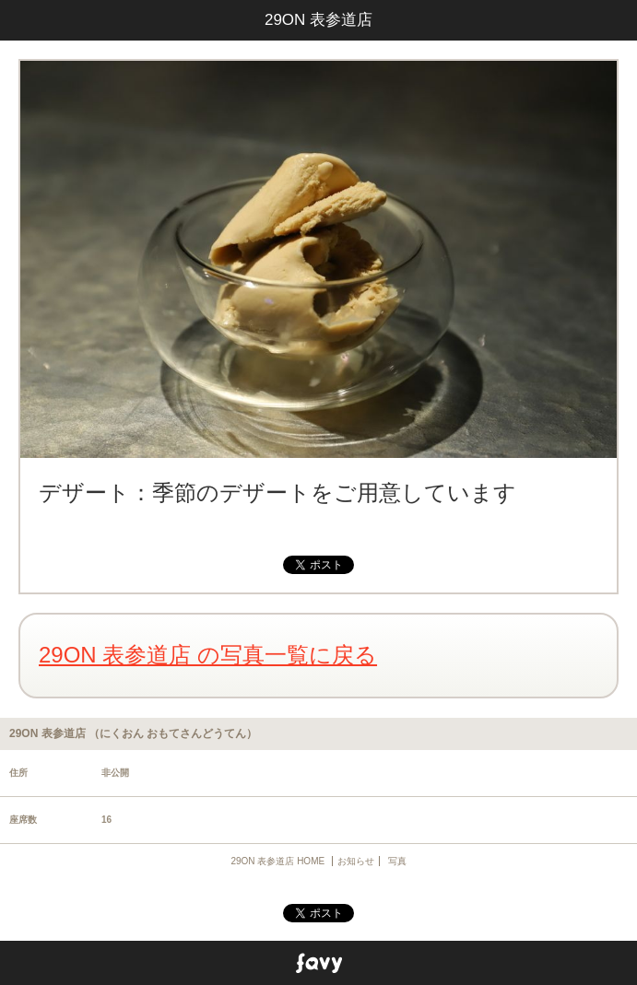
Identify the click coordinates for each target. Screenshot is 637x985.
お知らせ (355, 861)
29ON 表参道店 (318, 20)
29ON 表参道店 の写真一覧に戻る (208, 654)
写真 (397, 861)
